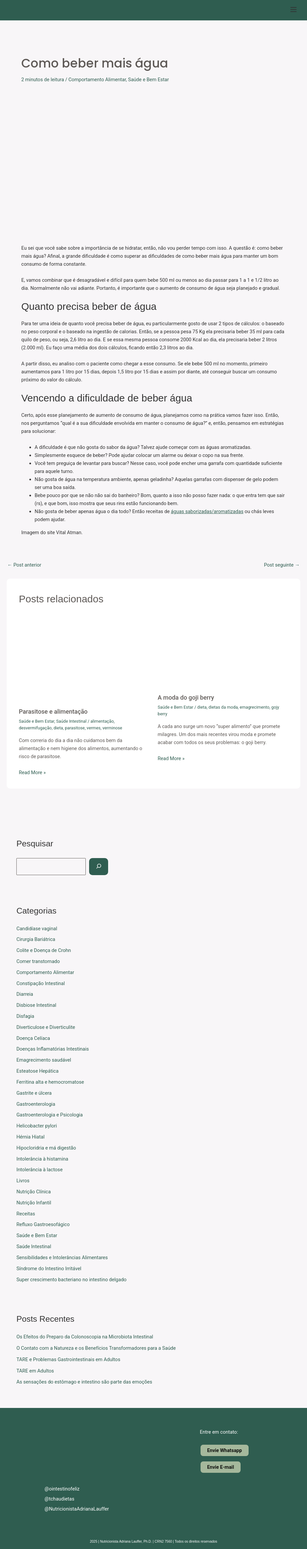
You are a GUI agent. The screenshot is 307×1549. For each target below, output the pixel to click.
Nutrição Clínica (33, 1192)
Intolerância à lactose (39, 1170)
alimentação (102, 721)
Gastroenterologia (35, 1104)
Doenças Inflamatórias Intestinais (52, 1049)
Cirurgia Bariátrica (35, 939)
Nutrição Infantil (33, 1203)
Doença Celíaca (33, 1038)
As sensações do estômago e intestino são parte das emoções (84, 1382)
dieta (58, 727)
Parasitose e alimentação (53, 711)
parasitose (74, 727)
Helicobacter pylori (36, 1126)
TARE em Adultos (35, 1371)
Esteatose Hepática (37, 1071)
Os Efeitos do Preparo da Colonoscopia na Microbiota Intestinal (84, 1337)
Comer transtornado (38, 961)
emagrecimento (254, 707)
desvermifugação (35, 727)
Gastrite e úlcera (34, 1093)
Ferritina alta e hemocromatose (50, 1082)
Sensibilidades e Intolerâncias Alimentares (62, 1258)
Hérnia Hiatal (30, 1137)
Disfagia (25, 1016)
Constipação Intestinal (40, 983)
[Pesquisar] (98, 866)
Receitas (25, 1214)
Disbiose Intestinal (36, 1005)
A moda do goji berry (186, 697)
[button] (293, 10)
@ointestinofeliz (56, 1489)
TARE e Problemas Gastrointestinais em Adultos (68, 1359)
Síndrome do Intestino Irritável (48, 1269)
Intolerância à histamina (42, 1159)
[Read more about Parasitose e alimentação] (84, 660)
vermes (94, 727)
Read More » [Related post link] (32, 772)
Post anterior (24, 565)
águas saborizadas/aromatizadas (207, 511)
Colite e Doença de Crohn (43, 950)
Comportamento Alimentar (97, 80)
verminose (112, 727)
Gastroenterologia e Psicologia (49, 1115)
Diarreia (24, 994)
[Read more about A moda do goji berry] (223, 653)
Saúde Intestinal (71, 721)
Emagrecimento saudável (43, 1060)
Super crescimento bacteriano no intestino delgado (71, 1280)
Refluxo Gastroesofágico (43, 1224)
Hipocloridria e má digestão (46, 1148)
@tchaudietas (53, 1499)
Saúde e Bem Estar (148, 80)
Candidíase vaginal (36, 929)
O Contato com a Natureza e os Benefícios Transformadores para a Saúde (96, 1348)
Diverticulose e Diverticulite (45, 1027)
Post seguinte (282, 565)
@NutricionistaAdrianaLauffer (71, 1509)
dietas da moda (223, 707)
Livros (22, 1181)
